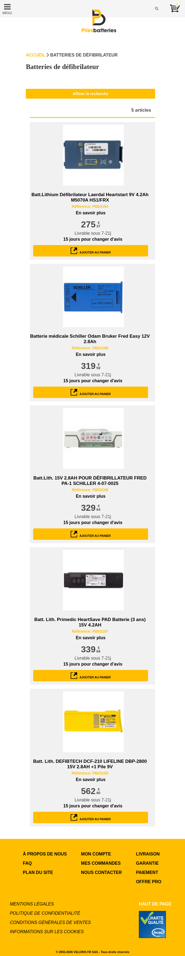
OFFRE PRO (148, 881)
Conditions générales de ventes (50, 922)
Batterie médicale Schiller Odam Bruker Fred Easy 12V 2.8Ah (90, 339)
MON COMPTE (96, 854)
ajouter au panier (91, 250)
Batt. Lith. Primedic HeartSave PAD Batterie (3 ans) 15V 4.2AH (90, 622)
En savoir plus (90, 213)
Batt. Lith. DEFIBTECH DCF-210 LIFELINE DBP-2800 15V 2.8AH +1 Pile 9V (90, 764)
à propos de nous (45, 854)
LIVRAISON (148, 854)
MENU (7, 8)
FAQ (27, 863)
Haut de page (155, 904)
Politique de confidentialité (45, 913)
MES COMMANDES (101, 863)
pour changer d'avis (92, 239)
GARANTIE (147, 863)
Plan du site (38, 872)
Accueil (35, 55)
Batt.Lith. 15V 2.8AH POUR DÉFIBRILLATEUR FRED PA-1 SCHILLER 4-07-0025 (90, 480)
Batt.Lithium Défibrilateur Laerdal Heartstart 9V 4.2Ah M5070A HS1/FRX (90, 197)
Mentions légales (32, 904)
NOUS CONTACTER (101, 872)
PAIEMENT (147, 872)
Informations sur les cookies (47, 931)
